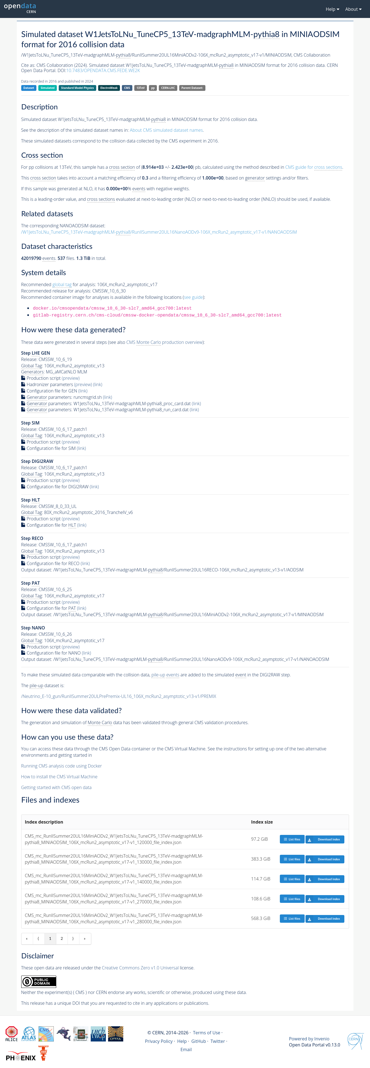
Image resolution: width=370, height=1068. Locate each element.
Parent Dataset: (192, 88)
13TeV (140, 88)
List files (292, 839)
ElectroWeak (109, 88)
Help (182, 1041)
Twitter (217, 1041)
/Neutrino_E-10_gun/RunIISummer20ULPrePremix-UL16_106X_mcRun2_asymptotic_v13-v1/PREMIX (118, 696)
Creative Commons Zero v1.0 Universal (140, 968)
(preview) (71, 378)
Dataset (28, 88)
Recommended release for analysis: (56, 291)
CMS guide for (313, 167)
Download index (322, 839)
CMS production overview (164, 342)
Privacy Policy (159, 1041)
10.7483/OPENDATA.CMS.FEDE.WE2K (103, 70)
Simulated (48, 88)
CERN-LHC (168, 88)
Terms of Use (206, 1033)
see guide (193, 297)
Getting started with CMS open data (56, 787)
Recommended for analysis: (58, 284)
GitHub (198, 1041)
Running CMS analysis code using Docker (61, 766)
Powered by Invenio (309, 1039)
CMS (127, 88)
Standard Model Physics (77, 88)
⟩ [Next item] (73, 939)
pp (153, 88)
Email (186, 1049)
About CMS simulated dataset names (166, 130)
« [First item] (27, 939)
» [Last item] (84, 939)
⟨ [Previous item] (38, 939)
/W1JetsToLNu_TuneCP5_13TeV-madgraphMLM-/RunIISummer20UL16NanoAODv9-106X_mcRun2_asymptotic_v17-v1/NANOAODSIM (159, 232)
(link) (97, 384)
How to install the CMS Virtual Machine (59, 777)
